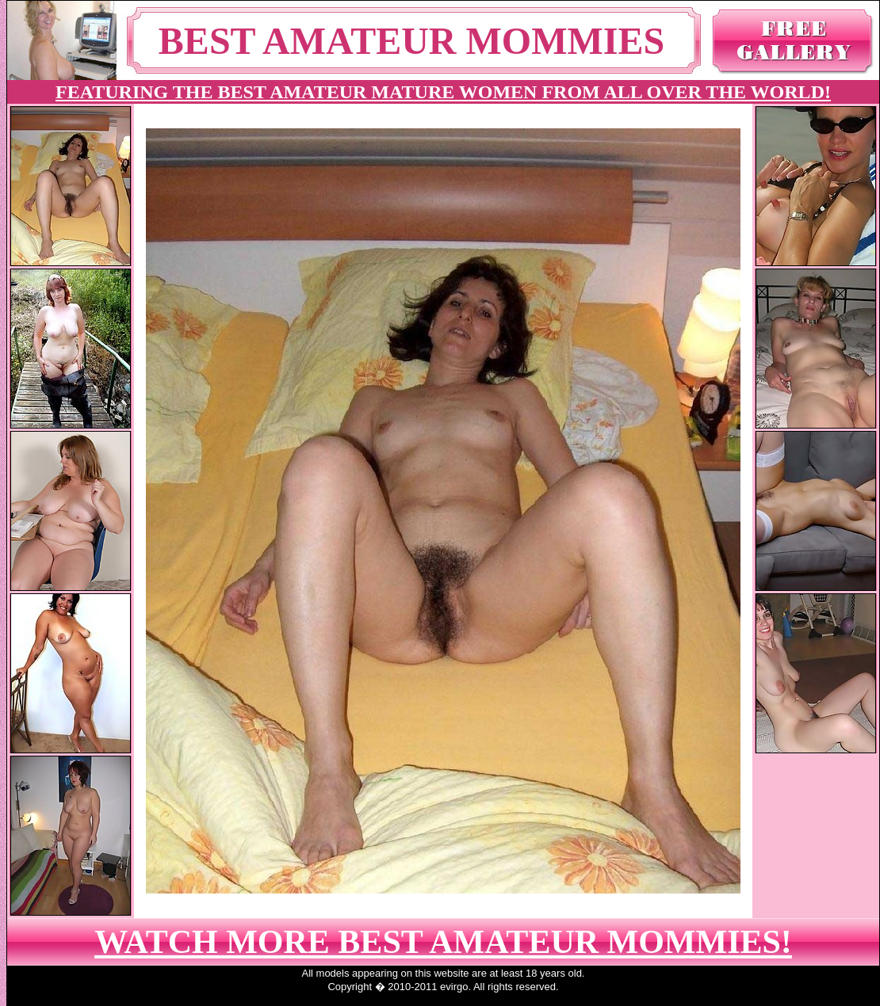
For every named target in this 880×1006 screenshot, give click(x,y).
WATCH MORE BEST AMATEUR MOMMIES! (443, 942)
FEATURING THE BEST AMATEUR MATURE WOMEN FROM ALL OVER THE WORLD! (443, 92)
